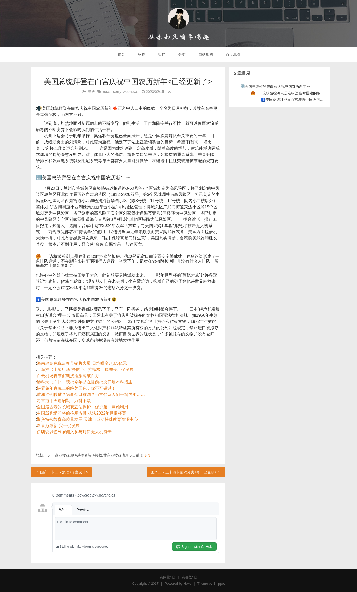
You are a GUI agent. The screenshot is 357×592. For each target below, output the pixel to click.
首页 (121, 54)
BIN (147, 455)
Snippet (219, 584)
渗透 (91, 92)
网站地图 (205, 54)
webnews (130, 92)
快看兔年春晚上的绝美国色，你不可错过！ (76, 388)
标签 (141, 54)
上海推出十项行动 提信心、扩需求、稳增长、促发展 (85, 369)
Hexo (187, 584)
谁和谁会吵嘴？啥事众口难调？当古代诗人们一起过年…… (91, 394)
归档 (161, 54)
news (107, 92)
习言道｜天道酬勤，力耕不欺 (64, 400)
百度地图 (233, 54)
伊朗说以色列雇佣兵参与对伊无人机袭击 (74, 432)
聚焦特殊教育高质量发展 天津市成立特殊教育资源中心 (87, 419)
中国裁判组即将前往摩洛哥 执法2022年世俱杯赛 (81, 413)
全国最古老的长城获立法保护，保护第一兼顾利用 (82, 407)
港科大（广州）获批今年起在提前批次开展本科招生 (84, 382)
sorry (117, 92)
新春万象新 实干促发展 (58, 425)
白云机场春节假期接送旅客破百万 (68, 376)
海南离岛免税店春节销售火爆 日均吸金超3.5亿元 (82, 363)
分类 (181, 54)
